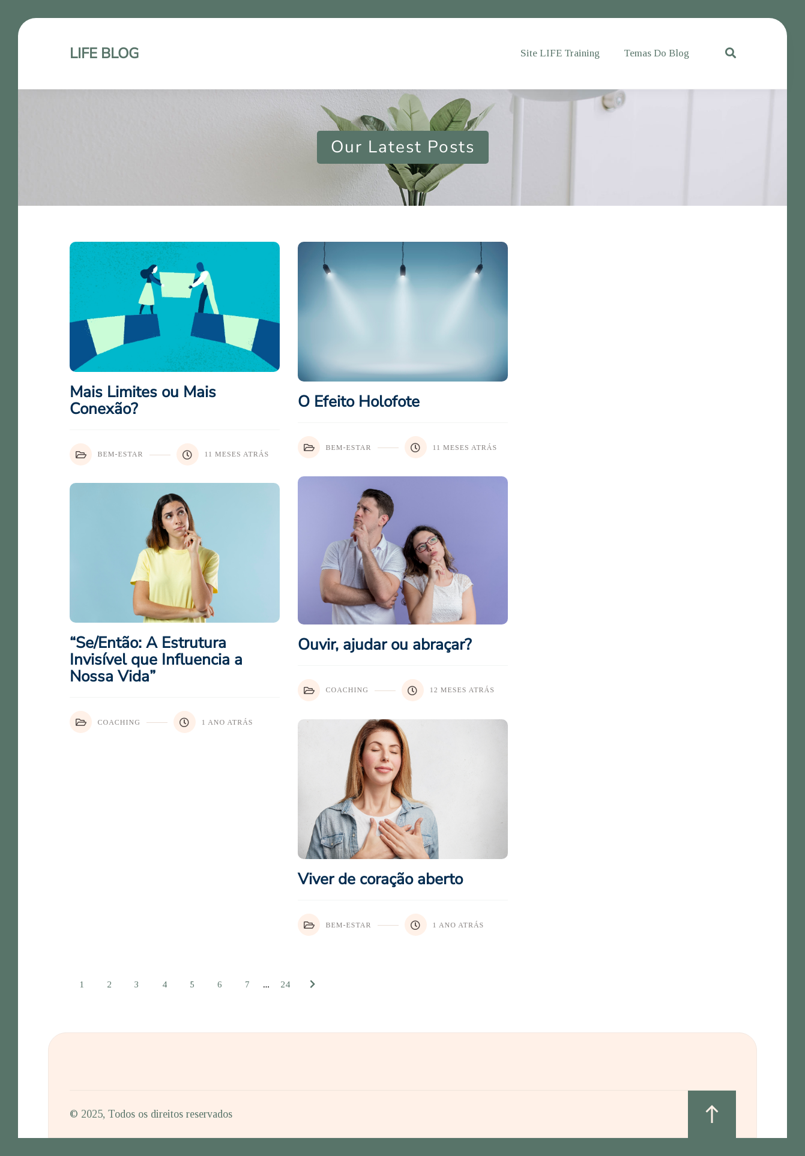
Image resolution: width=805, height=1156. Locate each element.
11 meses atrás (223, 454)
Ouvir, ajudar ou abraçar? (385, 644)
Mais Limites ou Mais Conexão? (143, 401)
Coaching (333, 690)
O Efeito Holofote (359, 402)
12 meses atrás (448, 690)
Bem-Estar (106, 454)
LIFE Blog (104, 53)
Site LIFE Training (560, 53)
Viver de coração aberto (380, 879)
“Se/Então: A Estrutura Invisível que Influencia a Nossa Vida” (156, 660)
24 (285, 984)
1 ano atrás (213, 722)
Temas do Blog (656, 53)
